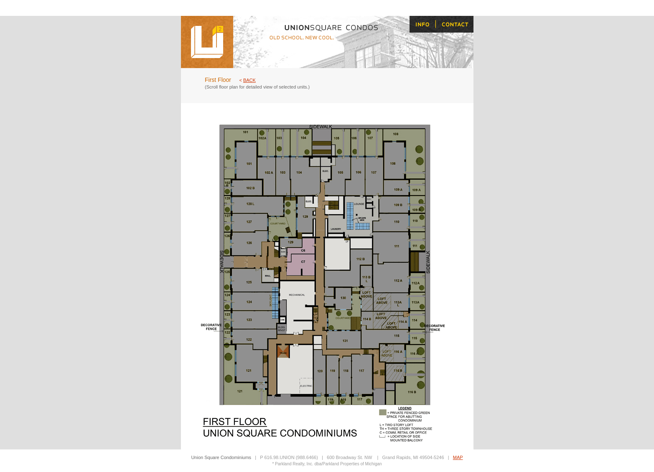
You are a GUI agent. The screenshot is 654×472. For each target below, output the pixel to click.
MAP (458, 457)
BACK (249, 80)
